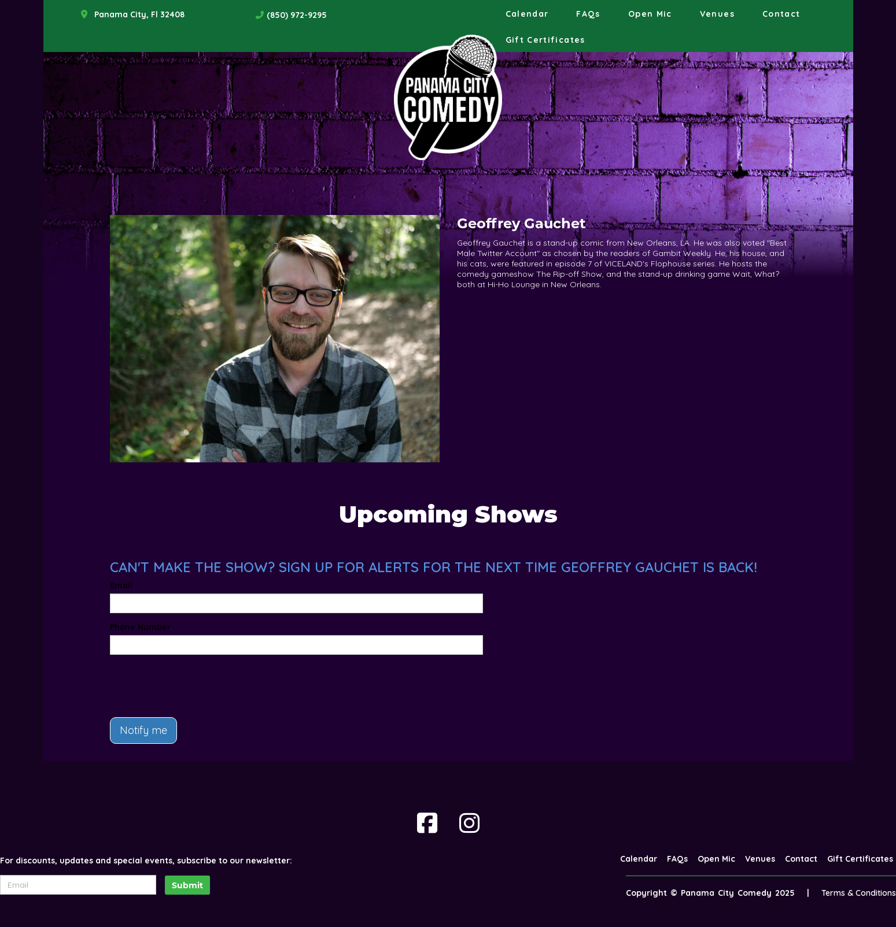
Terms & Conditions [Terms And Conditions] (858, 893)
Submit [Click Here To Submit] (187, 885)
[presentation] (198, 686)
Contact (781, 14)
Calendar (527, 14)
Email (121, 585)
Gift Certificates (545, 40)
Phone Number (140, 627)
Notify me (143, 730)
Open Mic (650, 14)
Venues (717, 14)
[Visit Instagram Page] (469, 823)
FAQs (588, 14)
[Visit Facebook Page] (427, 823)
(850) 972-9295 (297, 15)
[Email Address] (78, 885)
